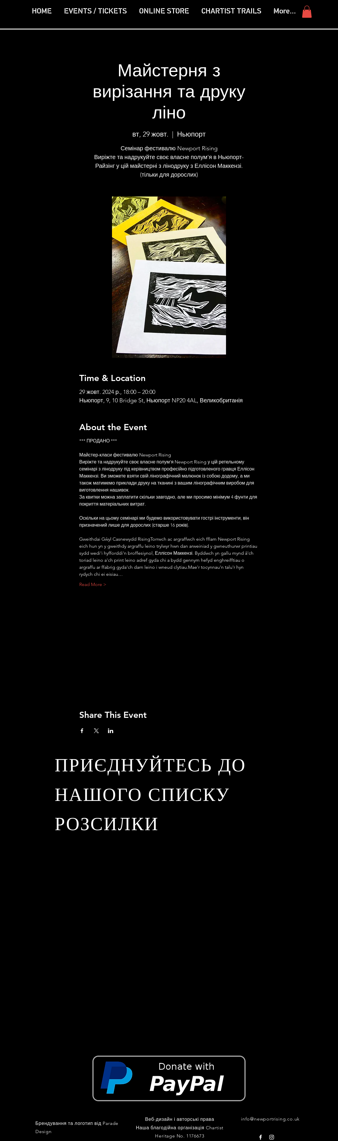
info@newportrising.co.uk (270, 1119)
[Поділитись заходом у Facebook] (82, 730)
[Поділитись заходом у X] (96, 730)
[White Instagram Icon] (271, 1137)
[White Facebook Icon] (260, 1137)
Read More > (92, 584)
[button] (231, 11)
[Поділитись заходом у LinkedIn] (110, 730)
